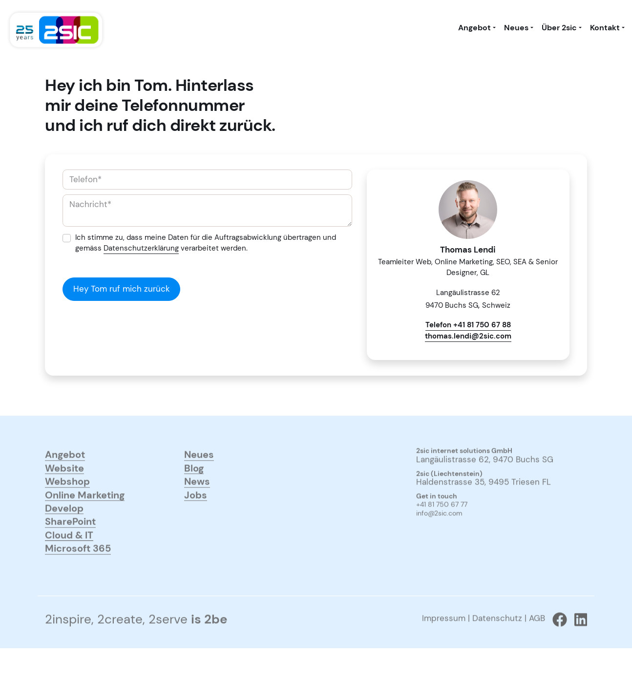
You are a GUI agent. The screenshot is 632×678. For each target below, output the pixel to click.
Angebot (474, 28)
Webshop (67, 499)
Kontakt (605, 28)
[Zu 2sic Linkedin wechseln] (577, 638)
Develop (64, 525)
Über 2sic (559, 28)
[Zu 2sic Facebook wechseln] (556, 638)
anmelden (429, 545)
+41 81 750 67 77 (441, 523)
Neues (516, 28)
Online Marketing (85, 512)
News (197, 499)
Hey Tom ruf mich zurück (121, 288)
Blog (194, 485)
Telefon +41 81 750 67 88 (468, 325)
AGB (537, 636)
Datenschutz (497, 636)
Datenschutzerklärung (141, 248)
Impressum (443, 636)
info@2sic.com (439, 532)
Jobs (195, 512)
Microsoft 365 (78, 566)
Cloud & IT (69, 552)
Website (64, 485)
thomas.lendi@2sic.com (468, 336)
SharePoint (70, 539)
